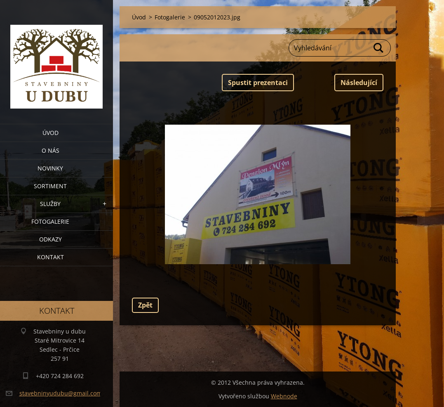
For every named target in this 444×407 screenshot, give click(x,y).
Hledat (379, 48)
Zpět (145, 305)
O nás (50, 150)
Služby (50, 204)
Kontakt (50, 257)
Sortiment (50, 186)
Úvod (50, 133)
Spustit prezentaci (258, 82)
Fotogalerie (50, 221)
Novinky (50, 168)
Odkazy (50, 239)
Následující (359, 82)
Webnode (284, 396)
